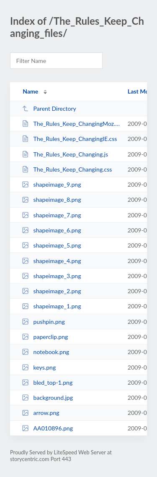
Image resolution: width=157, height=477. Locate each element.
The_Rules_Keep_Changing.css (67, 169)
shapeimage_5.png (51, 245)
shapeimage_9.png (51, 184)
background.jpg (47, 397)
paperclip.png (45, 336)
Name (30, 91)
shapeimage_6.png (51, 230)
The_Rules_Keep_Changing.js (65, 154)
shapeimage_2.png (51, 291)
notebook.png (45, 351)
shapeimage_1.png (51, 306)
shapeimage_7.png (51, 215)
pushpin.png (43, 321)
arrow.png (40, 412)
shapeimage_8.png (51, 199)
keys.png (39, 367)
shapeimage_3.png (51, 275)
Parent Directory (49, 108)
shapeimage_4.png (51, 260)
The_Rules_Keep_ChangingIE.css (69, 138)
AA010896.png (47, 428)
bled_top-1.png (47, 382)
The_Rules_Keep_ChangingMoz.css (71, 123)
